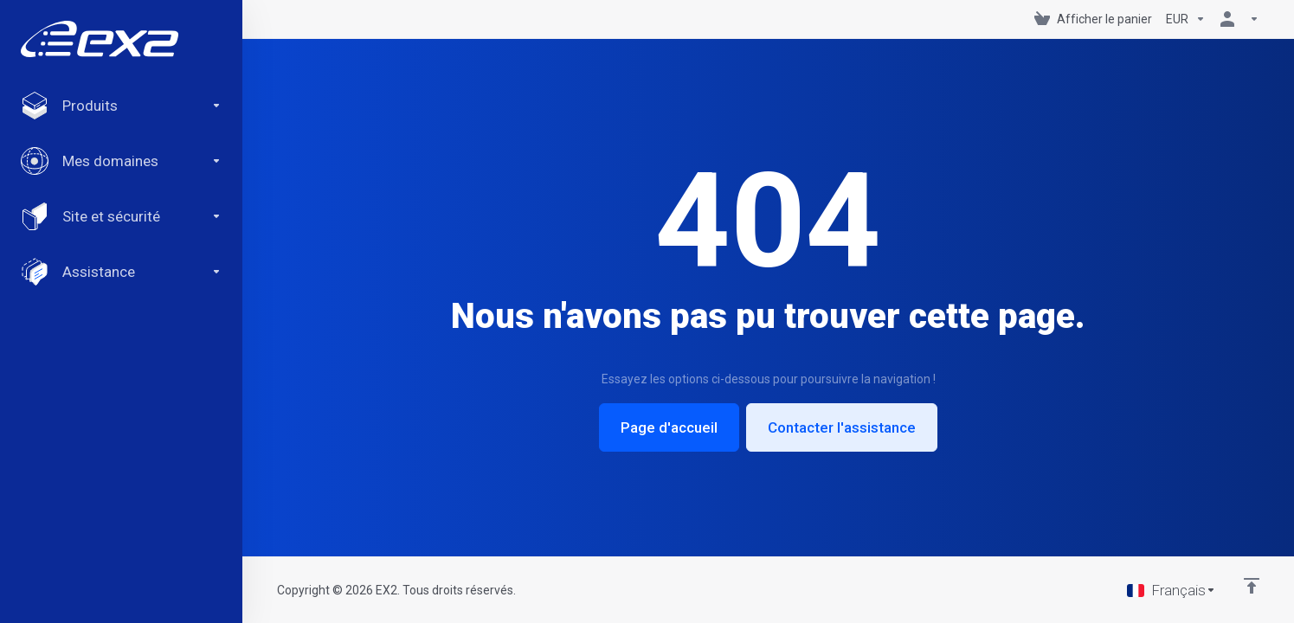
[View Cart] (1093, 19)
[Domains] (121, 161)
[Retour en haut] (1251, 586)
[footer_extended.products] (121, 105)
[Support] (121, 271)
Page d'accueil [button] (669, 427)
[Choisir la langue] (1171, 590)
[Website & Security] (121, 216)
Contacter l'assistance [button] (842, 427)
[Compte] (1236, 19)
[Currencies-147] (1186, 19)
